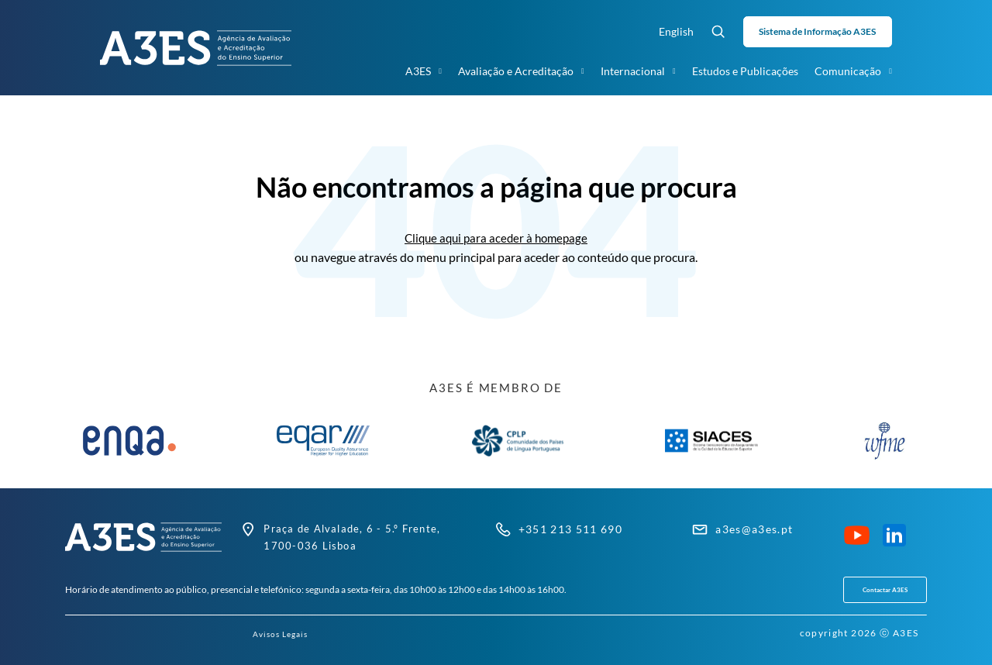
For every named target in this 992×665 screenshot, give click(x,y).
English (676, 31)
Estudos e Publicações (745, 71)
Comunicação (853, 71)
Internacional (638, 71)
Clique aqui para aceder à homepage (496, 237)
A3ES (423, 71)
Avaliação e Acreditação (521, 71)
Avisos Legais (280, 633)
